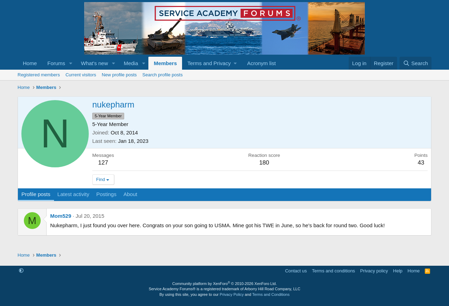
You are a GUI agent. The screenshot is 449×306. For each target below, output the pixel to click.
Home (30, 63)
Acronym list (261, 63)
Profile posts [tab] (36, 194)
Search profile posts (162, 74)
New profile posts (119, 74)
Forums (56, 63)
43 (421, 162)
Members (165, 63)
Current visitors (81, 74)
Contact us (296, 270)
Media (131, 63)
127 (103, 162)
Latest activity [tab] (73, 194)
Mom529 (60, 216)
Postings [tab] (106, 194)
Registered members (39, 74)
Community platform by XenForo (224, 283)
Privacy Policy (231, 294)
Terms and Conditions (270, 294)
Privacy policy (374, 270)
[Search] (415, 63)
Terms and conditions (333, 270)
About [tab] (130, 194)
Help (398, 270)
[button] (71, 63)
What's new (94, 63)
